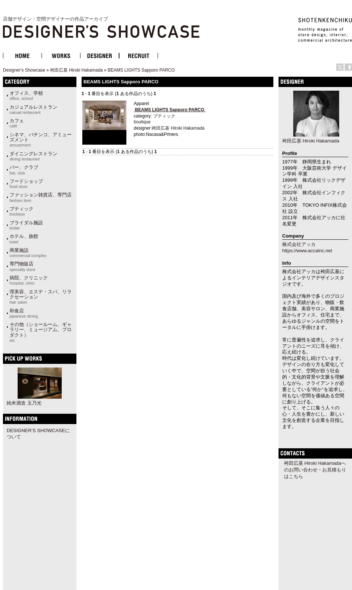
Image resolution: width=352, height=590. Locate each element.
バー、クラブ (24, 169)
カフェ (17, 123)
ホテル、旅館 (24, 239)
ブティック (21, 211)
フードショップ (26, 183)
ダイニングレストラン (33, 156)
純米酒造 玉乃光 (24, 403)
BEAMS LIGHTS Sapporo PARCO (141, 70)
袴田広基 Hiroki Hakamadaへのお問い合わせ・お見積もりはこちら (315, 469)
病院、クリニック (29, 280)
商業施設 (28, 252)
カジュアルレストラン (33, 109)
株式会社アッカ (299, 244)
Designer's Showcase (24, 70)
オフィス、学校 (26, 95)
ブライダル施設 (26, 225)
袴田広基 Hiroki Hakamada (76, 70)
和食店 (24, 313)
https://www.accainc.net (307, 250)
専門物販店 (22, 266)
